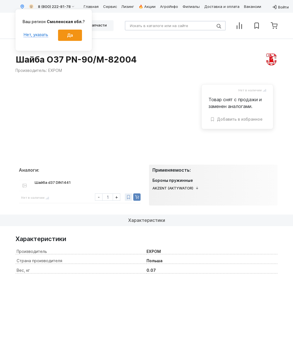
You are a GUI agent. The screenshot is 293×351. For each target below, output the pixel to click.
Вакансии (252, 6)
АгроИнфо (169, 6)
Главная (91, 6)
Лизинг (127, 6)
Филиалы (191, 6)
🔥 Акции (147, 6)
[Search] (175, 25)
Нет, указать (36, 34)
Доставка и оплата (221, 6)
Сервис (110, 6)
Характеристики (146, 220)
